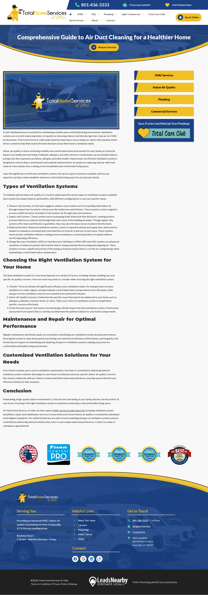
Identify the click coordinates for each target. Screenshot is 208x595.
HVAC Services (164, 75)
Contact (110, 20)
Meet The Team (86, 520)
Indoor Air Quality (164, 87)
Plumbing (110, 14)
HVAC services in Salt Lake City (68, 410)
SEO (157, 582)
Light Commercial (133, 14)
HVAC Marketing (141, 582)
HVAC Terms (85, 534)
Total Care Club (156, 14)
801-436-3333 (95, 4)
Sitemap (73, 583)
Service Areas (78, 20)
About (97, 20)
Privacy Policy (60, 583)
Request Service (141, 526)
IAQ (96, 14)
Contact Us (139, 532)
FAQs (81, 538)
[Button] (136, 5)
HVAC (82, 14)
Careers (82, 525)
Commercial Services (164, 111)
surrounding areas (37, 528)
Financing (83, 529)
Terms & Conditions (41, 583)
